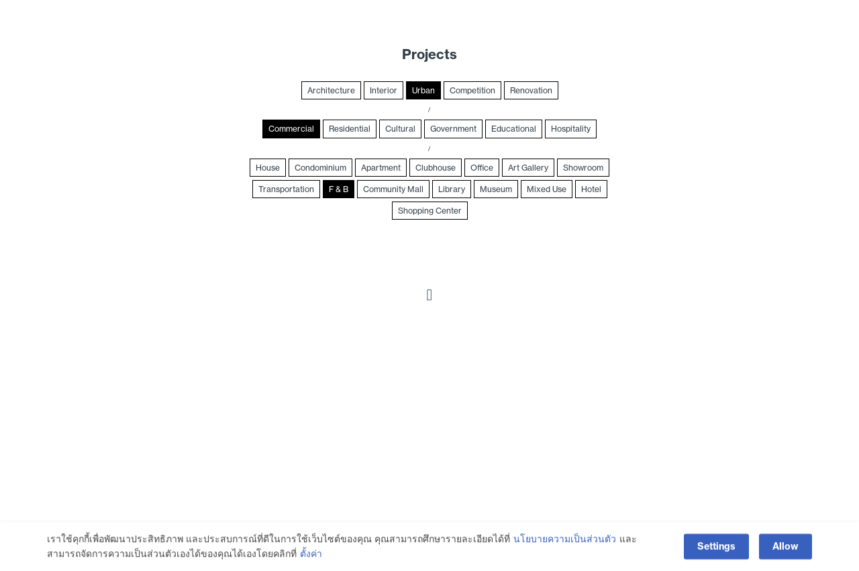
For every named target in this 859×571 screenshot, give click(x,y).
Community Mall (393, 189)
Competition (472, 90)
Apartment (381, 168)
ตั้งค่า (311, 556)
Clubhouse (435, 168)
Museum (496, 189)
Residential (349, 129)
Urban (423, 90)
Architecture (331, 90)
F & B (338, 189)
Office (481, 168)
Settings (716, 547)
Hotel (591, 189)
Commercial (291, 129)
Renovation (531, 90)
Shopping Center (430, 211)
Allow (785, 547)
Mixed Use (546, 189)
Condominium (320, 168)
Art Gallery (528, 168)
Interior (383, 90)
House (268, 168)
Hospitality (571, 129)
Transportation (286, 189)
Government (453, 129)
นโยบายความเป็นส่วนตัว (564, 541)
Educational (513, 129)
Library (451, 189)
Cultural (400, 129)
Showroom (583, 168)
